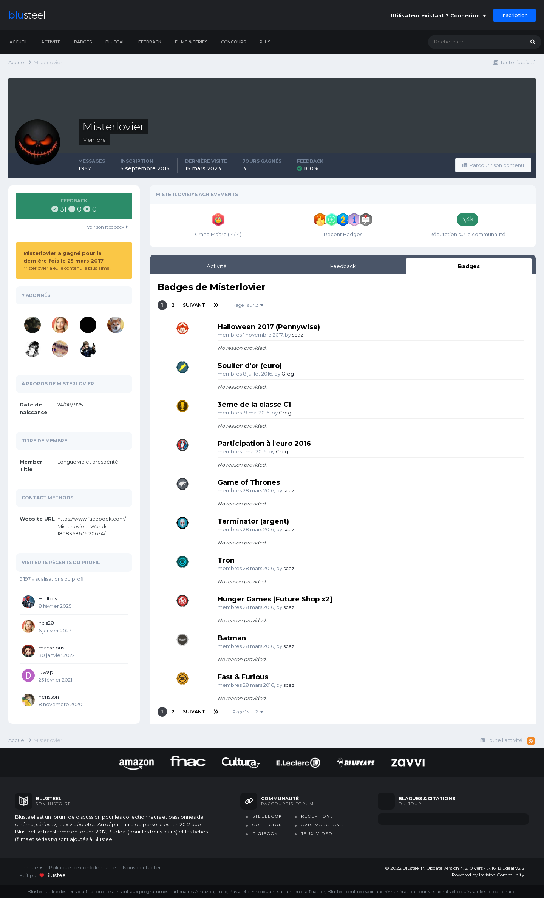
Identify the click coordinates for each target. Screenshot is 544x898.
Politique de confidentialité (82, 867)
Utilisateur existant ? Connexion (438, 15)
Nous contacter (142, 867)
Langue (31, 867)
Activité (50, 42)
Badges (83, 42)
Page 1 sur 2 (247, 305)
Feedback (149, 42)
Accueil (18, 42)
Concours (233, 42)
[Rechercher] (469, 42)
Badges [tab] (469, 266)
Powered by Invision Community (488, 875)
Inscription (514, 15)
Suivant (194, 305)
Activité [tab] (217, 266)
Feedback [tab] (343, 266)
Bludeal (115, 42)
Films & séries (191, 42)
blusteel (56, 875)
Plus (265, 42)
